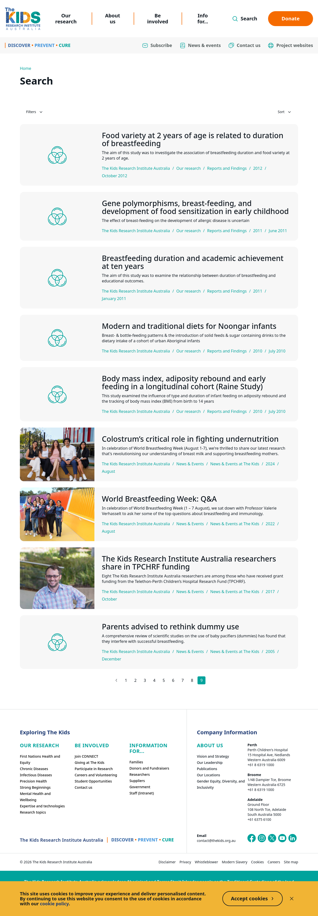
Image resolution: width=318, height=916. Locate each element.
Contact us (83, 787)
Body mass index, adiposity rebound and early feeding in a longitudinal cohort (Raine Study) (184, 383)
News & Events (190, 463)
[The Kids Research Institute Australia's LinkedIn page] (292, 838)
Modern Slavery (234, 862)
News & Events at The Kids (234, 463)
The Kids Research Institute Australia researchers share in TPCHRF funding (189, 563)
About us (112, 18)
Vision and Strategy (213, 756)
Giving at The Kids (89, 762)
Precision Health (33, 781)
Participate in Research (94, 768)
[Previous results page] (116, 680)
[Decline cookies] (291, 898)
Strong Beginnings (35, 787)
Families (136, 762)
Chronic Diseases (34, 768)
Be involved (157, 18)
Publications (207, 768)
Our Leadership (210, 762)
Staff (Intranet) (141, 793)
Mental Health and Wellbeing (35, 796)
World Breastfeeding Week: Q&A (159, 499)
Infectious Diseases (36, 775)
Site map (291, 862)
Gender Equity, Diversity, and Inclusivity (221, 784)
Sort (285, 111)
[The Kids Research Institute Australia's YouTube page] (282, 838)
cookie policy (54, 904)
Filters (34, 111)
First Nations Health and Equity (40, 759)
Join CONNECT (86, 756)
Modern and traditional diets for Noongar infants (189, 326)
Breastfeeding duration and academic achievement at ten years (192, 262)
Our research (66, 18)
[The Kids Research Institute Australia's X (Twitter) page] (272, 838)
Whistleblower (206, 862)
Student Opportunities (93, 781)
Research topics (33, 812)
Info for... (203, 18)
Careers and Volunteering (96, 775)
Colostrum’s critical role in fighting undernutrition (190, 439)
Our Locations (208, 775)
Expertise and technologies (42, 806)
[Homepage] (22, 19)
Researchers (139, 774)
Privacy (185, 862)
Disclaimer (167, 862)
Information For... (148, 748)
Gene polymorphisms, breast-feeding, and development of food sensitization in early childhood (195, 207)
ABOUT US (210, 745)
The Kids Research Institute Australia (136, 168)
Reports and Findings (227, 168)
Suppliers (137, 780)
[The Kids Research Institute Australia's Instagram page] (262, 838)
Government (139, 787)
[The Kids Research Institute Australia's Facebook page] (251, 838)
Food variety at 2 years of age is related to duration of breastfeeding (192, 139)
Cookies (257, 862)
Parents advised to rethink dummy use (170, 627)
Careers (274, 862)
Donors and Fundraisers (149, 768)
